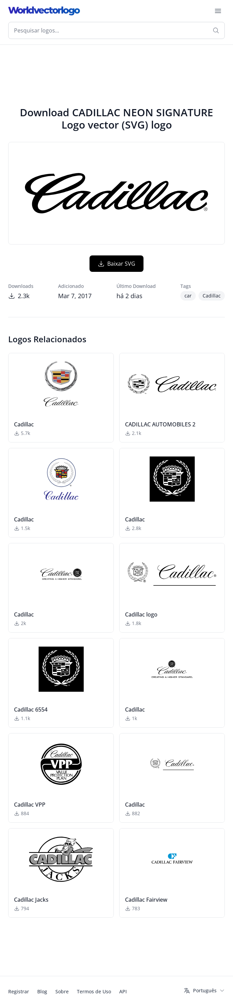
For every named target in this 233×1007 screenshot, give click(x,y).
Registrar (18, 991)
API (123, 991)
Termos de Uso (94, 991)
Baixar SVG (116, 263)
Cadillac (212, 295)
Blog (42, 991)
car (188, 295)
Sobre (62, 991)
